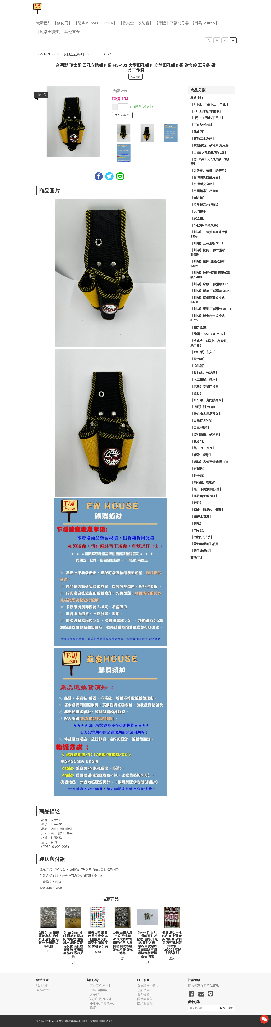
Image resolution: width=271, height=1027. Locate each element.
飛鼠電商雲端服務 (100, 1021)
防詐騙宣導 (145, 1003)
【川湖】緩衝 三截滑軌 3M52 (210, 291)
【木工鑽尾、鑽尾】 (204, 379)
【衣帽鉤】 (198, 468)
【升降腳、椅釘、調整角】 (209, 170)
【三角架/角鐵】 (202, 125)
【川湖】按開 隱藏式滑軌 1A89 (207, 264)
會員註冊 (143, 985)
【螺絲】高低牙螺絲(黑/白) (209, 462)
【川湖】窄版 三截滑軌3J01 (209, 284)
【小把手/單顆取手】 (205, 225)
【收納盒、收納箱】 (136, 23)
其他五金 (72, 31)
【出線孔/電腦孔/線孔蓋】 (209, 152)
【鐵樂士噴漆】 (49, 31)
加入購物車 (122, 115)
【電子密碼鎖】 (201, 551)
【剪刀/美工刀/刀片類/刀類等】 (209, 161)
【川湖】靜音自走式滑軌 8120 (207, 318)
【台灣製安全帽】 (202, 184)
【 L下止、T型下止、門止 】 (210, 104)
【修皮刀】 (62, 23)
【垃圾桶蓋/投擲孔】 (205, 204)
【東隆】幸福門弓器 (172, 23)
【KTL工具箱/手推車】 (206, 111)
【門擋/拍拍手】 (202, 537)
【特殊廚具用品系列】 (206, 414)
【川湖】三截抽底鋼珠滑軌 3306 (209, 234)
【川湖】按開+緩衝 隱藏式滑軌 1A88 (210, 275)
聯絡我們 (42, 985)
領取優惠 (226, 1008)
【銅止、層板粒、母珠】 (207, 510)
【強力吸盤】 (199, 327)
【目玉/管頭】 (200, 427)
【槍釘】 (196, 393)
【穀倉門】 (198, 441)
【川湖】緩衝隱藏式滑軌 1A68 (207, 300)
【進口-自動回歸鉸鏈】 (206, 489)
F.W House (46, 54)
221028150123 (101, 54)
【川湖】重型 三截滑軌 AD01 (210, 309)
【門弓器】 (198, 530)
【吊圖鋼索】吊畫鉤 (204, 191)
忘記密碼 (143, 990)
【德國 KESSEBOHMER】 (95, 23)
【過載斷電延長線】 (204, 496)
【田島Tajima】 (205, 23)
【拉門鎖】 (198, 359)
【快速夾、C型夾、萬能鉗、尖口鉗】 (210, 343)
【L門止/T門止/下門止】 (207, 118)
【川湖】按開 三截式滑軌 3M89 (207, 252)
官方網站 (42, 990)
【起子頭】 (198, 475)
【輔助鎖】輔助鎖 (202, 482)
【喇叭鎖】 (198, 198)
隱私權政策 (145, 999)
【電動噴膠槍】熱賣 (204, 544)
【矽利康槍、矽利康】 (206, 434)
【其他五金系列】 (73, 54)
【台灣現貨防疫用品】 (206, 177)
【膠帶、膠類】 (201, 455)
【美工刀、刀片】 (202, 448)
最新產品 (43, 23)
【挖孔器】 (198, 366)
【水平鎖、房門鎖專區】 (207, 400)
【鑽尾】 (196, 523)
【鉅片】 (196, 503)
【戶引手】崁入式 (202, 352)
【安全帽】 (198, 218)
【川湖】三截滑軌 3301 (206, 243)
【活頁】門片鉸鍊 (202, 407)
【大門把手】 (199, 211)
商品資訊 (135, 76)
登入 (155, 985)
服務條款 (143, 994)
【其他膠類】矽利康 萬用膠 (209, 145)
